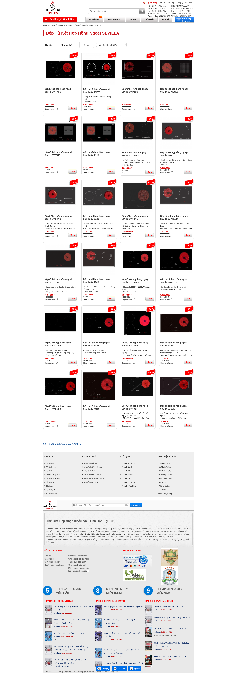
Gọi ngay (103, 668)
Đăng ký (180, 3)
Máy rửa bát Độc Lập (91, 471)
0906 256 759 (166, 632)
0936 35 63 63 (166, 621)
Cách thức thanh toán (77, 556)
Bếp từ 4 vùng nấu (53, 478)
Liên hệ (171, 3)
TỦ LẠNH (126, 456)
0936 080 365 (116, 610)
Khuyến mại (94, 19)
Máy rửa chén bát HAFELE (94, 478)
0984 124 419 (116, 640)
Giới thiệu (149, 19)
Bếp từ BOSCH (51, 463)
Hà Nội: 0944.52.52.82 (157, 8)
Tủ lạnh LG (126, 478)
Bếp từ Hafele (51, 467)
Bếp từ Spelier (51, 490)
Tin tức (162, 3)
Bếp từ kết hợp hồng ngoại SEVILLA (87, 25)
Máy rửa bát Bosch (91, 482)
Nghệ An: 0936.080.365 (180, 6)
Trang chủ (46, 25)
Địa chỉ (135, 668)
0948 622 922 (66, 653)
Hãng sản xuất (114, 19)
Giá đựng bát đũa (165, 475)
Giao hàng (49, 559)
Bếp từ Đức (50, 482)
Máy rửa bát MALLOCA (92, 475)
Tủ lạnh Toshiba (127, 475)
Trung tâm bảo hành (77, 562)
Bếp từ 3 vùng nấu (53, 475)
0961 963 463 (116, 626)
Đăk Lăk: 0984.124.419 (180, 11)
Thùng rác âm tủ (165, 486)
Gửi (136, 505)
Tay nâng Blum (164, 463)
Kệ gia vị (162, 482)
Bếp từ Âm (50, 486)
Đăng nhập (188, 3)
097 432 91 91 (166, 659)
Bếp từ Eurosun (52, 494)
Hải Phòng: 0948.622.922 (158, 14)
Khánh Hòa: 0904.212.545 (181, 8)
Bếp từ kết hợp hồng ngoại (62, 25)
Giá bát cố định (165, 467)
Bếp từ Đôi (50, 471)
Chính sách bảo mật (77, 565)
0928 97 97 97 (166, 649)
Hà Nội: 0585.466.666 (157, 6)
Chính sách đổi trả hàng (78, 559)
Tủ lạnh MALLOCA (129, 486)
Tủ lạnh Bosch (127, 467)
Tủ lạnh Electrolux (128, 482)
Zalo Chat (119, 668)
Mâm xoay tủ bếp (165, 494)
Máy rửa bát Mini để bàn (93, 467)
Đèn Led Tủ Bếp (165, 478)
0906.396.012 (166, 610)
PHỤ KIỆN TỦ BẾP (167, 456)
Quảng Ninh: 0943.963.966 (159, 16)
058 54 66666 (66, 613)
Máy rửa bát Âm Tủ (91, 463)
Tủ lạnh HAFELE (128, 471)
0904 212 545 (116, 656)
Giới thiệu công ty (52, 562)
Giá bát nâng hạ (165, 471)
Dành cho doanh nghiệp (78, 568)
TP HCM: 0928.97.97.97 (181, 14)
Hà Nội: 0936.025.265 (157, 11)
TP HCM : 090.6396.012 (181, 16)
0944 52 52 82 (67, 626)
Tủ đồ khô (163, 490)
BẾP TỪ (49, 456)
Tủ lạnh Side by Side (129, 463)
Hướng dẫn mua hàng (54, 565)
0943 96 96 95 (67, 636)
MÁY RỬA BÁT (90, 456)
